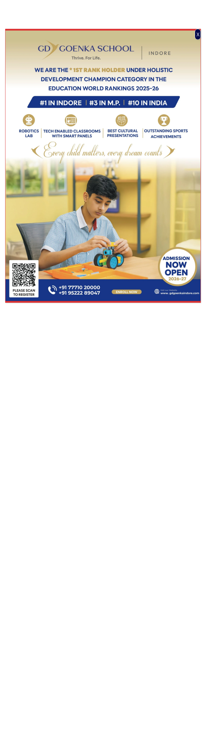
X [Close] (197, 34)
